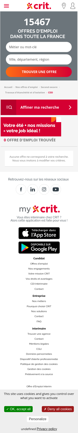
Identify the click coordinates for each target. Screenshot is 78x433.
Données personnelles (39, 353)
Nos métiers (39, 301)
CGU (39, 349)
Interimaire (39, 328)
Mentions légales (39, 343)
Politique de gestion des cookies (39, 364)
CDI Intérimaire (39, 283)
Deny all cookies (58, 409)
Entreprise (39, 295)
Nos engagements (39, 268)
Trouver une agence (39, 333)
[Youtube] (56, 189)
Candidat (39, 258)
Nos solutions (39, 311)
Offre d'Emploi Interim (38, 386)
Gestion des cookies (39, 369)
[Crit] (32, 189)
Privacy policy (47, 429)
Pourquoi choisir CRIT (39, 306)
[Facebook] (21, 189)
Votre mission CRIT (39, 273)
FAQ (39, 321)
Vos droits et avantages (39, 278)
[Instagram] (44, 189)
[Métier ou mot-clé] (39, 47)
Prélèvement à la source (39, 374)
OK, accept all (18, 409)
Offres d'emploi (39, 263)
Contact (39, 288)
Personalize (37, 419)
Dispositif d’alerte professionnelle (39, 359)
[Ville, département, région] (39, 59)
